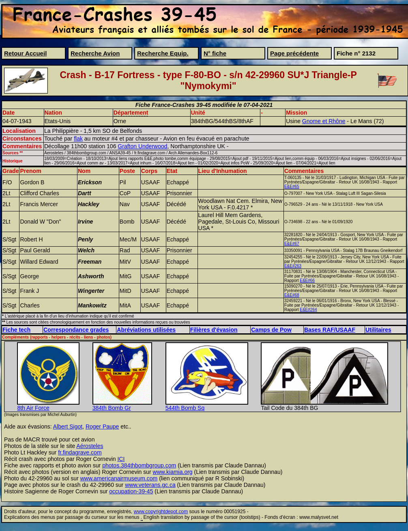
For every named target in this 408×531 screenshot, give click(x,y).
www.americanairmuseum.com (119, 478)
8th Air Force (33, 408)
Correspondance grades (76, 329)
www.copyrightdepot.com (161, 511)
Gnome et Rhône (324, 121)
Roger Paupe (102, 426)
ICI (121, 459)
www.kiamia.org (173, 472)
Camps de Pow (271, 329)
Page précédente (294, 53)
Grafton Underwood (142, 146)
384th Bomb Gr (111, 408)
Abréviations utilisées (146, 329)
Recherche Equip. (163, 53)
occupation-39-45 (131, 491)
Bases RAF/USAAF (329, 329)
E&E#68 (291, 295)
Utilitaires (378, 329)
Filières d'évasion (214, 329)
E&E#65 (291, 186)
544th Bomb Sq (185, 408)
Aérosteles (89, 446)
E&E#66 (307, 280)
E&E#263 (292, 266)
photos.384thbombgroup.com (139, 465)
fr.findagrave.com (79, 452)
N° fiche (215, 53)
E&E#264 (308, 309)
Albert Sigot (67, 426)
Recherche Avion (95, 53)
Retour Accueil (25, 53)
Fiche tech (16, 329)
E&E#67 (291, 243)
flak (78, 138)
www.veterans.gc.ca (150, 485)
